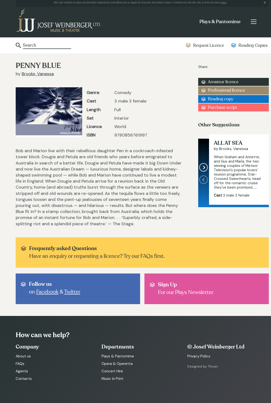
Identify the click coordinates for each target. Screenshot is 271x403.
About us (23, 356)
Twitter (72, 291)
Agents (22, 371)
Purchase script (222, 107)
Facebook (47, 291)
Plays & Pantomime (220, 22)
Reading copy (220, 99)
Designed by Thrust (202, 366)
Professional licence (226, 90)
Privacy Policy (198, 356)
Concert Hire (112, 371)
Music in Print (112, 378)
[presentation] (203, 190)
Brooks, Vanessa (38, 74)
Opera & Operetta (117, 363)
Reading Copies (253, 45)
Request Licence (208, 45)
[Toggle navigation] (253, 21)
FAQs (20, 363)
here (223, 2)
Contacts (24, 378)
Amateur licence (223, 82)
